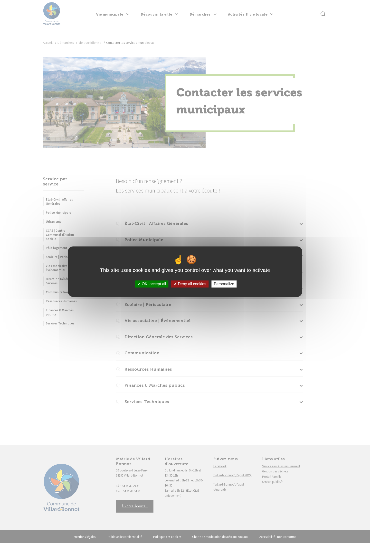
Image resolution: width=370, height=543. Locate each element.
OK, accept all (152, 284)
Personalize (224, 284)
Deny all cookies (190, 284)
